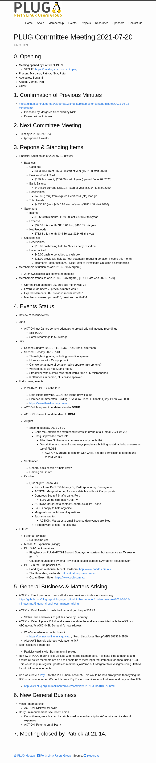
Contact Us (135, 23)
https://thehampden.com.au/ (79, 573)
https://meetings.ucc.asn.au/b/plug (56, 69)
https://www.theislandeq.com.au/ (49, 403)
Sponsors (118, 23)
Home (29, 23)
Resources (101, 23)
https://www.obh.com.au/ (70, 577)
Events (72, 23)
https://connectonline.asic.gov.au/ (49, 636)
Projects (86, 23)
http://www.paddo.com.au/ (95, 569)
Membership (56, 23)
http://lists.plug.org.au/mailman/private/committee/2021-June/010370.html (69, 686)
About (40, 23)
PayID (44, 675)
